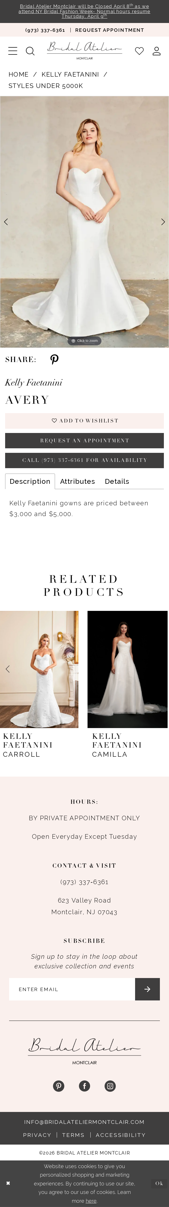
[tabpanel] (84, 222)
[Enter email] (84, 989)
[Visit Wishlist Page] (139, 50)
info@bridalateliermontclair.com (84, 1122)
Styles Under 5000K (46, 85)
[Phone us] (45, 30)
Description (30, 481)
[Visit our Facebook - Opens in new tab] (84, 1086)
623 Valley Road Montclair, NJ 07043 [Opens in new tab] (84, 906)
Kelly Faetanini (70, 74)
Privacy (37, 1135)
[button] (13, 51)
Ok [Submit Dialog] (159, 1183)
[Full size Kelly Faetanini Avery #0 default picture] (84, 222)
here (91, 1201)
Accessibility (121, 1135)
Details (117, 481)
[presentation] (40, 669)
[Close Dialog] (8, 1183)
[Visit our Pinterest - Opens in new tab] (58, 1086)
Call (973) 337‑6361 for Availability (85, 460)
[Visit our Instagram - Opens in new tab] (110, 1086)
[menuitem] (45, 30)
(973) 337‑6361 (84, 882)
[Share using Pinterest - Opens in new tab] (54, 360)
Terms (73, 1135)
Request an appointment (85, 441)
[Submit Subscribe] (147, 989)
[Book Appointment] (109, 30)
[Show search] (30, 50)
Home (19, 74)
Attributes (77, 481)
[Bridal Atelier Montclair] (85, 50)
